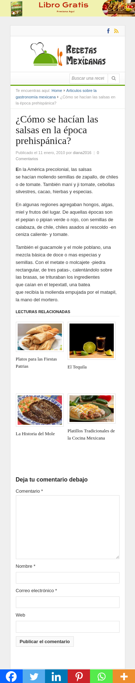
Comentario (29, 491)
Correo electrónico (36, 590)
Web (21, 615)
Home (56, 90)
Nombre (26, 566)
